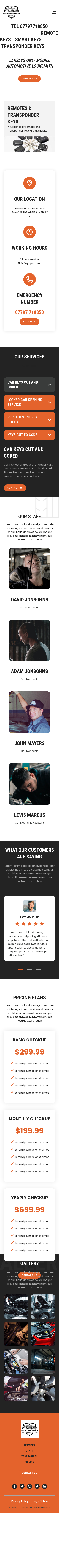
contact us (29, 78)
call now (29, 321)
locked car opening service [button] (25, 402)
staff (29, 1450)
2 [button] (29, 969)
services (29, 1445)
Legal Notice (40, 1501)
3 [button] (38, 969)
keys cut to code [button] (22, 435)
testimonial (29, 1456)
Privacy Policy (19, 1501)
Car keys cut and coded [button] (23, 384)
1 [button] (20, 969)
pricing (29, 1461)
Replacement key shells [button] (23, 419)
